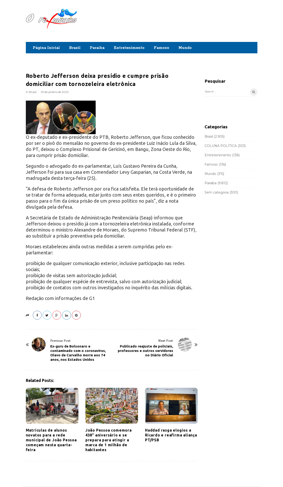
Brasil (75, 47)
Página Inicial (46, 47)
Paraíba (97, 47)
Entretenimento (129, 47)
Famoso (161, 47)
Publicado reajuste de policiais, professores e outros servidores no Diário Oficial (145, 350)
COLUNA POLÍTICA (221, 146)
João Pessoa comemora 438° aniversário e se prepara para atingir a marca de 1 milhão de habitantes (108, 440)
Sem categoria (217, 192)
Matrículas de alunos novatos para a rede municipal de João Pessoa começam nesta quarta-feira (51, 440)
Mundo (185, 47)
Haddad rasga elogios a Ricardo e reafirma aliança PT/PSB (171, 435)
